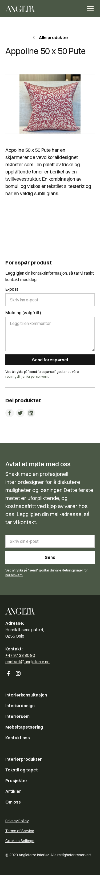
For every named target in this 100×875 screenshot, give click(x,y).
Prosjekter (16, 780)
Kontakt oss (17, 737)
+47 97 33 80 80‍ (20, 655)
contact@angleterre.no (27, 661)
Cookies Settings (19, 840)
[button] (89, 8)
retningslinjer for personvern (26, 376)
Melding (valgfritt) (23, 312)
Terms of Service (19, 830)
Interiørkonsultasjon (26, 695)
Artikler (13, 791)
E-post (11, 289)
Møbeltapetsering (24, 727)
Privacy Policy (17, 821)
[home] (20, 8)
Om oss (13, 802)
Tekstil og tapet (21, 769)
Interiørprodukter (23, 759)
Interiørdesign (20, 705)
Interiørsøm (17, 716)
